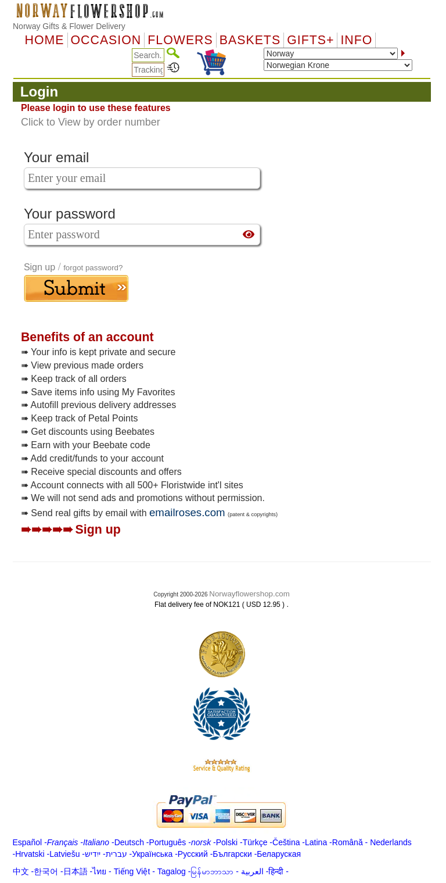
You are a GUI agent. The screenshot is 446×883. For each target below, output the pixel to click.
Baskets (250, 40)
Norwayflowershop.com (249, 593)
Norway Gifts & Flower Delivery (69, 26)
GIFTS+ (310, 40)
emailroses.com (187, 512)
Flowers (180, 40)
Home (44, 40)
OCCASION (106, 40)
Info (356, 40)
